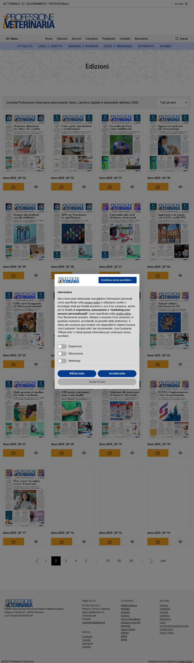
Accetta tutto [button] (117, 373)
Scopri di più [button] (97, 381)
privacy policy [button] (92, 302)
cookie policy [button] (123, 313)
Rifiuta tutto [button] (77, 373)
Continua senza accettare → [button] (117, 280)
